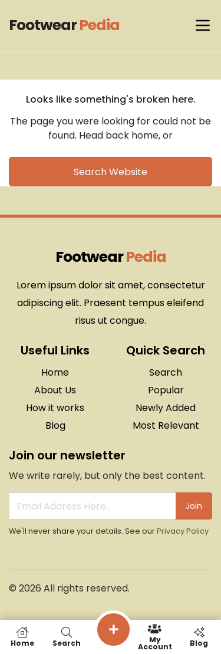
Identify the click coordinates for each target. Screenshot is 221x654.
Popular (166, 390)
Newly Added (166, 408)
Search (165, 372)
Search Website (110, 172)
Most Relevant (166, 425)
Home (55, 372)
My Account (155, 636)
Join (194, 506)
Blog (55, 425)
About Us (55, 390)
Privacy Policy (183, 531)
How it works (55, 408)
